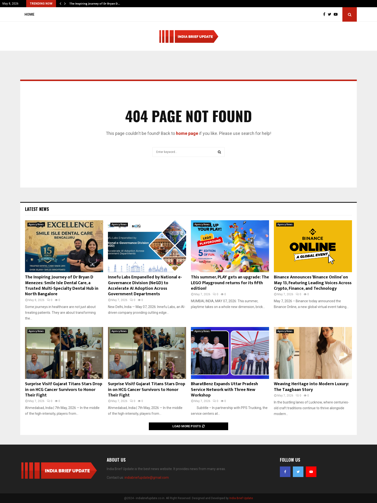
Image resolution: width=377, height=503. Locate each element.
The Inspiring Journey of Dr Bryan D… (94, 3)
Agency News (36, 224)
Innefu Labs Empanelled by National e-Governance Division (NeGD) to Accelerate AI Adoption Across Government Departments (145, 286)
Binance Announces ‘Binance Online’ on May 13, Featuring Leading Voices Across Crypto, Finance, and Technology (313, 283)
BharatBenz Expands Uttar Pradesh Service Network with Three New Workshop (224, 389)
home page (187, 133)
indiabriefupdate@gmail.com (147, 477)
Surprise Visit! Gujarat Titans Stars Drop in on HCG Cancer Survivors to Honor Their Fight (63, 389)
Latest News (37, 209)
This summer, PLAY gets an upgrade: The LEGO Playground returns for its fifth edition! (230, 283)
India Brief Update (241, 498)
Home (29, 14)
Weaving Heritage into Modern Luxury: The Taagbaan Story (311, 386)
